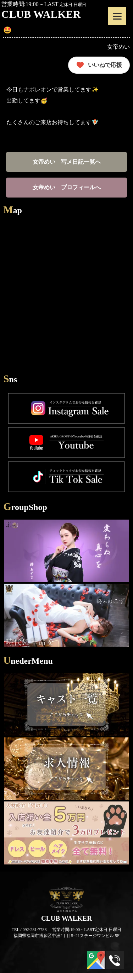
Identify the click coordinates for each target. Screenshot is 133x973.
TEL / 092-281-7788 (29, 929)
